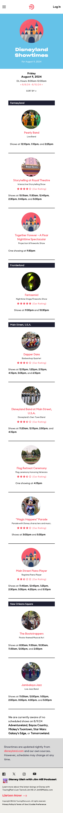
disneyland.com (14, 751)
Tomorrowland (40, 733)
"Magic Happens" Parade (31, 519)
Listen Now (15, 795)
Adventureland (17, 725)
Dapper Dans (31, 354)
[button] (31, 91)
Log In (57, 6)
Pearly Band (31, 132)
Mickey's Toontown (20, 729)
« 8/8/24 (25, 84)
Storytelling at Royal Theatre (31, 180)
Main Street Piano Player (31, 570)
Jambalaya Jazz (31, 685)
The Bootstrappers (31, 633)
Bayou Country (38, 725)
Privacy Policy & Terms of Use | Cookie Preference (24, 804)
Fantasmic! (31, 295)
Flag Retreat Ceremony (32, 468)
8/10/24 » (37, 84)
